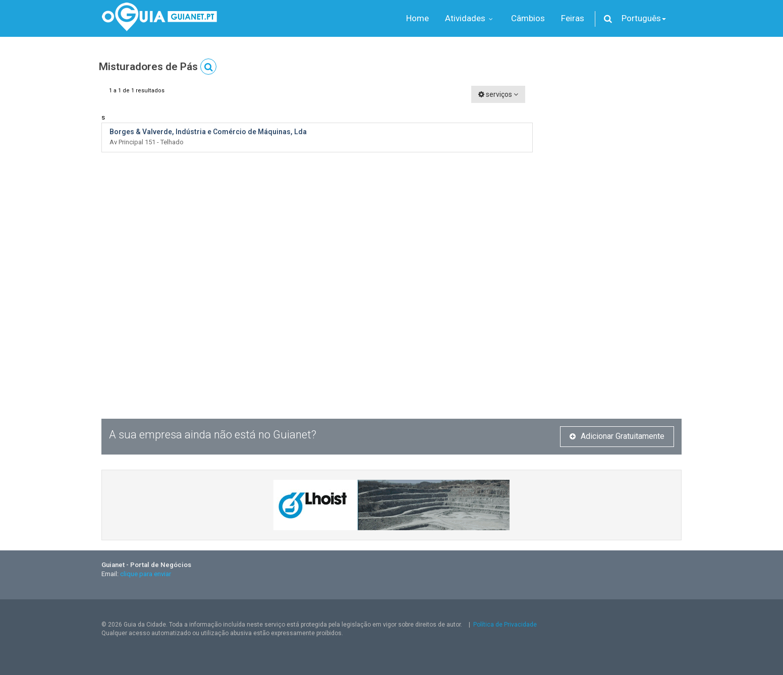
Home (417, 18)
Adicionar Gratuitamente (617, 436)
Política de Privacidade (505, 624)
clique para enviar (145, 574)
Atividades (470, 18)
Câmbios (528, 18)
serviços (498, 94)
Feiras (572, 18)
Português (644, 18)
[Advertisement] (615, 237)
